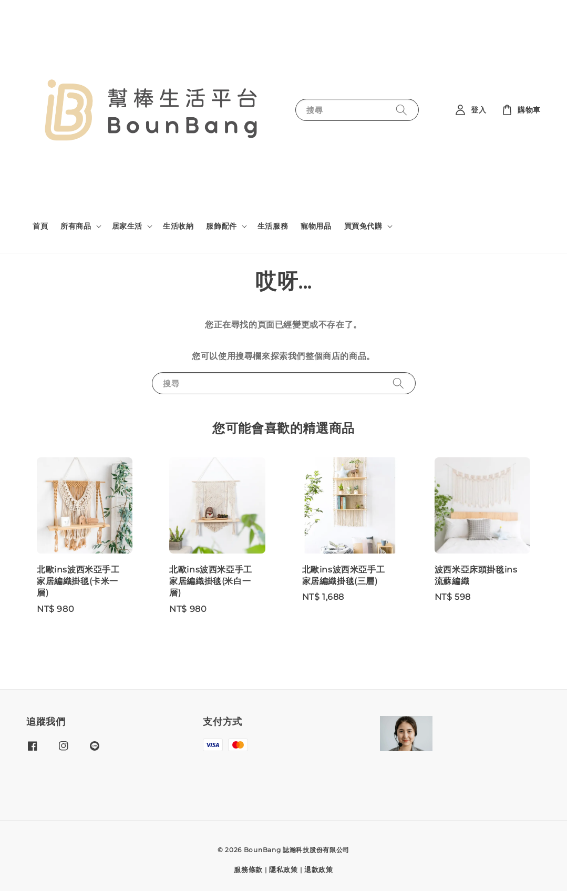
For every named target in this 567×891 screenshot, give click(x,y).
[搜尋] (401, 109)
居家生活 (127, 226)
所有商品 (75, 226)
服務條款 (248, 869)
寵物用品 (316, 226)
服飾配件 (221, 226)
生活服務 (272, 226)
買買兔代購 (363, 226)
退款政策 (318, 869)
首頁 (40, 226)
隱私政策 (283, 869)
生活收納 (178, 226)
